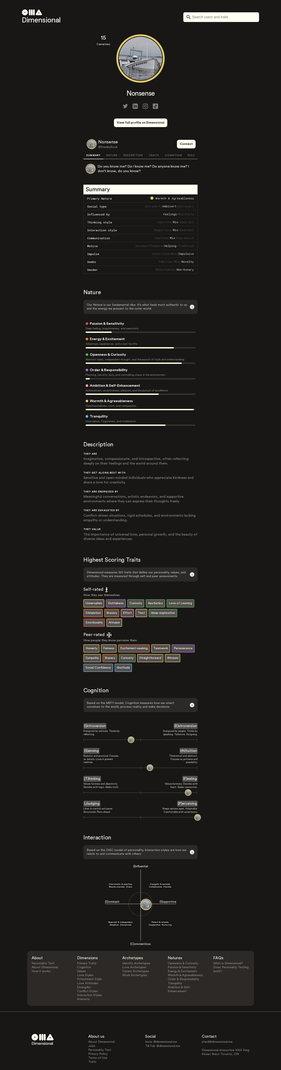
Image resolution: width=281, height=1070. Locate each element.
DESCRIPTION (133, 139)
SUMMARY (93, 139)
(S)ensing (91, 734)
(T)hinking (92, 762)
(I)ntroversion (95, 709)
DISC (191, 139)
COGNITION (173, 139)
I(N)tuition (188, 734)
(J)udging (92, 787)
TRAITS (154, 139)
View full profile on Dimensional (140, 122)
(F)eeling (190, 762)
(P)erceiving (187, 787)
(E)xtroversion (185, 709)
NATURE (112, 139)
